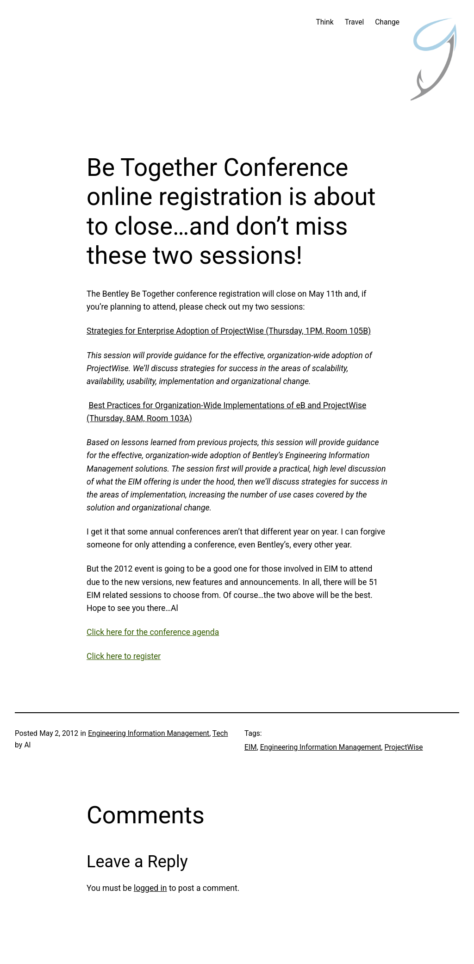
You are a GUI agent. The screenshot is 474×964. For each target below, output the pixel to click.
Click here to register (124, 656)
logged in (150, 888)
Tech (220, 733)
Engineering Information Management (148, 733)
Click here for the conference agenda (153, 632)
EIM (250, 747)
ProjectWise (404, 747)
